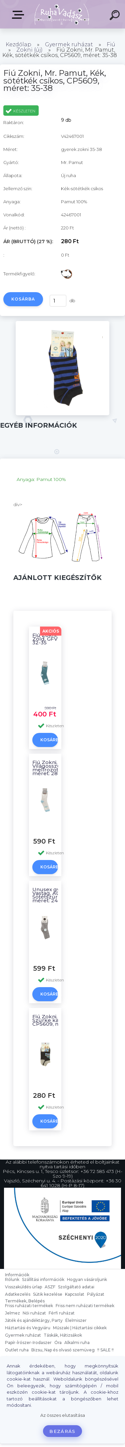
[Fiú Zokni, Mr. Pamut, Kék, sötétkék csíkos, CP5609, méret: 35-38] (62, 414)
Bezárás (62, 1431)
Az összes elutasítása (62, 1415)
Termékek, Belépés (19, 15)
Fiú (111, 44)
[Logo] (61, 14)
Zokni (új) (29, 50)
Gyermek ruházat (69, 44)
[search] (116, 16)
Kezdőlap (18, 44)
